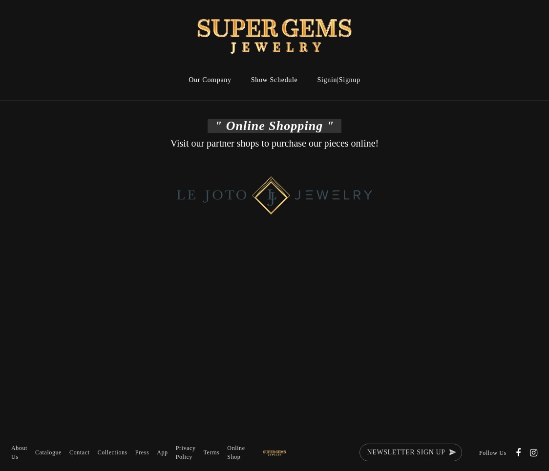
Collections (112, 452)
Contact (79, 452)
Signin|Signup (338, 80)
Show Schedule (274, 80)
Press (142, 452)
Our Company (210, 80)
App (162, 452)
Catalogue (48, 452)
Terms (212, 452)
